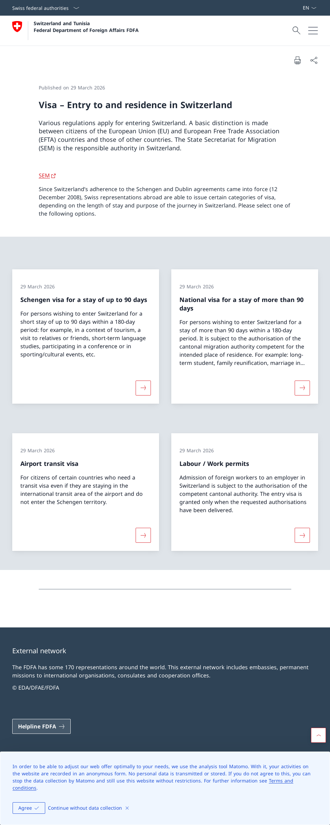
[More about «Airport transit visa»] (143, 535)
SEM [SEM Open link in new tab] (44, 175)
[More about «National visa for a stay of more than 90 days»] (302, 387)
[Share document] (314, 60)
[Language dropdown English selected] (309, 8)
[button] (318, 735)
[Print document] (297, 60)
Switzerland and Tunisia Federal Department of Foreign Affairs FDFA (86, 26)
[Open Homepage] (75, 30)
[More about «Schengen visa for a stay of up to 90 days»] (143, 387)
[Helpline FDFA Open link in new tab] (41, 726)
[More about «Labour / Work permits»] (302, 535)
